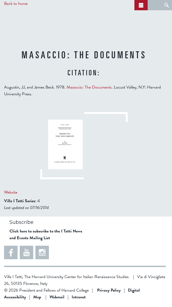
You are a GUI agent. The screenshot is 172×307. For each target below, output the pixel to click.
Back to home (16, 3)
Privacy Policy (109, 290)
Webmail (56, 297)
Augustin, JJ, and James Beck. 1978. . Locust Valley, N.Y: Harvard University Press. (82, 90)
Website (10, 192)
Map (37, 297)
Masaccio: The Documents (89, 87)
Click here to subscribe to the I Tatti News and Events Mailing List (45, 234)
